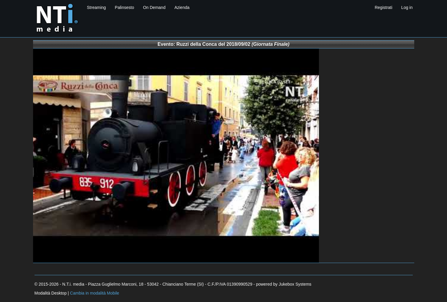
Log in (406, 7)
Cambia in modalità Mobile (94, 293)
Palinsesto (124, 7)
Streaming (96, 7)
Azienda (182, 7)
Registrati (383, 7)
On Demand (154, 7)
